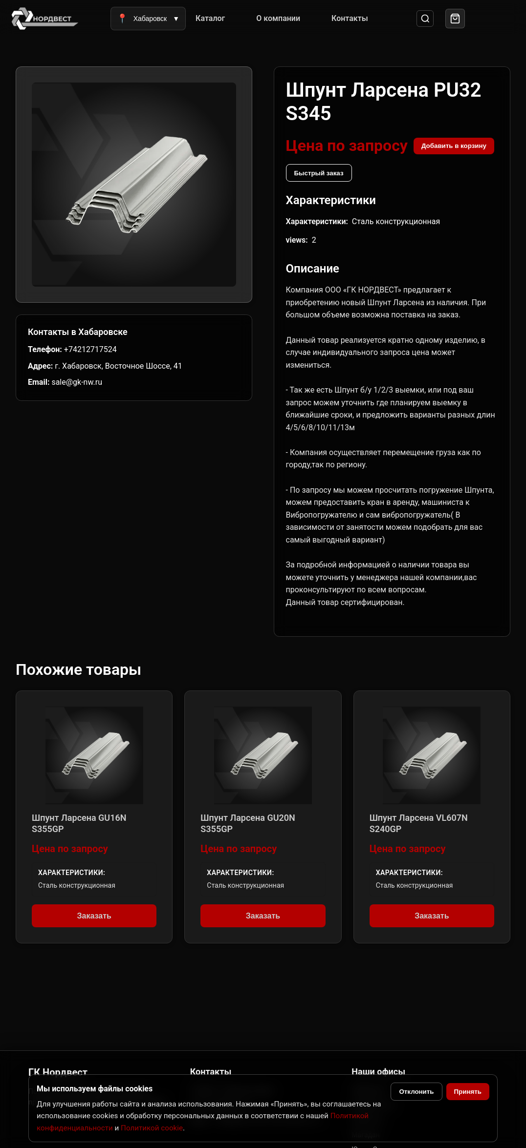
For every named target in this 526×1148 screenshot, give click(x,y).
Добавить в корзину (453, 145)
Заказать (94, 916)
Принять (468, 1091)
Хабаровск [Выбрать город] (148, 18)
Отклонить (416, 1091)
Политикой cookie (152, 1128)
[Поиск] (425, 18)
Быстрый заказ (319, 173)
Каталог (210, 18)
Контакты (349, 18)
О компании (278, 18)
